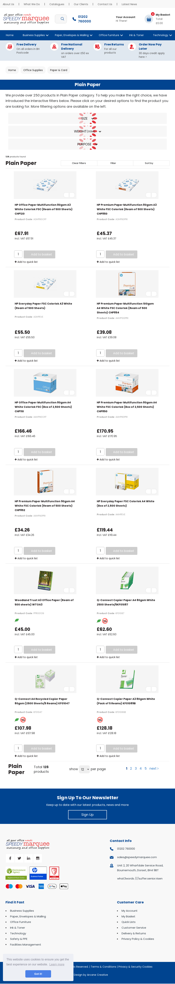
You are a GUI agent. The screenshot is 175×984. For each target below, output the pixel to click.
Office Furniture (109, 35)
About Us (8, 4)
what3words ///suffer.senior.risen (140, 878)
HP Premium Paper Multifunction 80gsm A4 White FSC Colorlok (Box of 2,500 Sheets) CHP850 (127, 407)
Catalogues (56, 4)
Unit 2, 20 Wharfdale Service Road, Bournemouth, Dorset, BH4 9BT (140, 867)
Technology (160, 35)
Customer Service (134, 928)
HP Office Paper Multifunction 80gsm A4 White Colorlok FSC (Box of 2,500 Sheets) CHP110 (43, 407)
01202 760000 (126, 849)
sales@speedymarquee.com (137, 857)
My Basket (128, 916)
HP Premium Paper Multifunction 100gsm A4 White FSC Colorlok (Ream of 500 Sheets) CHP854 (125, 308)
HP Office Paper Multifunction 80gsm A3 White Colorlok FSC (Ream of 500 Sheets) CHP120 (44, 209)
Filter (113, 163)
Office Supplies (33, 70)
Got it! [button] (38, 973)
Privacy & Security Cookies (135, 967)
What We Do (32, 4)
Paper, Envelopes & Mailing (72, 35)
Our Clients (81, 4)
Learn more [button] (56, 964)
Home (10, 35)
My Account (130, 911)
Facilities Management (25, 944)
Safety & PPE (18, 939)
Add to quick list (26, 262)
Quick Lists (129, 922)
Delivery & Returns (134, 933)
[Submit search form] (62, 19)
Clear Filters (79, 163)
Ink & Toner (136, 35)
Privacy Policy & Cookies (138, 939)
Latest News (129, 4)
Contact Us (105, 4)
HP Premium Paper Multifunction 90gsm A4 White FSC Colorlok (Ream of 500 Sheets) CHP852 (45, 505)
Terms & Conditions (103, 967)
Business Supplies (34, 35)
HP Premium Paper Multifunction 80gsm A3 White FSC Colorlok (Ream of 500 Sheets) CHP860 (127, 209)
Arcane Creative (97, 975)
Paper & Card (58, 70)
